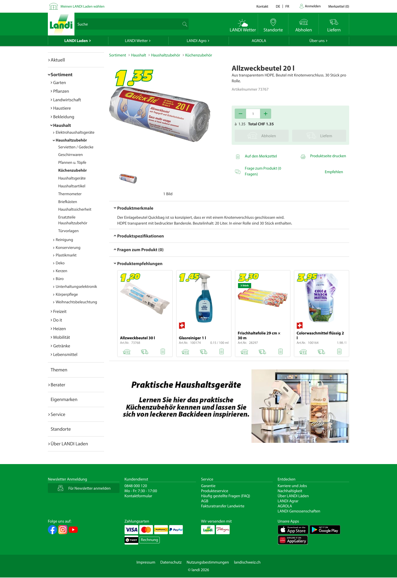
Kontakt (262, 6)
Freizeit (60, 311)
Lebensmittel (65, 354)
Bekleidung (63, 116)
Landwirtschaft (67, 100)
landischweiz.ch (247, 562)
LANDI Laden (76, 40)
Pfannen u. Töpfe (72, 162)
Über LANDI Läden (293, 496)
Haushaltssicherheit (74, 209)
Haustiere (62, 108)
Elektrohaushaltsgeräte (75, 132)
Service (58, 414)
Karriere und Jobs (292, 485)
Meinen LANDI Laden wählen (83, 6)
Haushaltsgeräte (72, 178)
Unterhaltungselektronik (76, 286)
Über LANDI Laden (69, 444)
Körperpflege (67, 294)
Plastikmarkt (66, 255)
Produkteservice (214, 490)
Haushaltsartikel (71, 186)
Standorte (61, 429)
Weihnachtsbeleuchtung (76, 302)
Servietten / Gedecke (75, 147)
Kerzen (61, 270)
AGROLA (259, 40)
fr (287, 6)
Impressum (145, 562)
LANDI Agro (196, 40)
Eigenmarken (64, 399)
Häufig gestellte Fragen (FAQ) (225, 496)
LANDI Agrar (288, 501)
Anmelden (313, 6)
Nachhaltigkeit (290, 490)
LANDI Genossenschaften (299, 511)
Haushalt (62, 125)
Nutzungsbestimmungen (208, 562)
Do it (57, 320)
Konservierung (68, 247)
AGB (204, 501)
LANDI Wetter (136, 40)
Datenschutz (171, 562)
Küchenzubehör (72, 170)
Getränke (61, 346)
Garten (59, 82)
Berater (58, 385)
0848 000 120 (136, 485)
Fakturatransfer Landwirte (222, 506)
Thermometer (70, 193)
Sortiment (61, 74)
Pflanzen (61, 91)
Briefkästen (67, 201)
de (278, 6)
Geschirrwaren (70, 154)
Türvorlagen (68, 230)
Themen (59, 370)
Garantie (208, 485)
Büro (60, 278)
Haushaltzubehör (71, 140)
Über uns (317, 40)
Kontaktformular (138, 496)
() (338, 6)
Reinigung (64, 239)
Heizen (59, 328)
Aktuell (58, 60)
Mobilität (61, 337)
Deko (60, 263)
